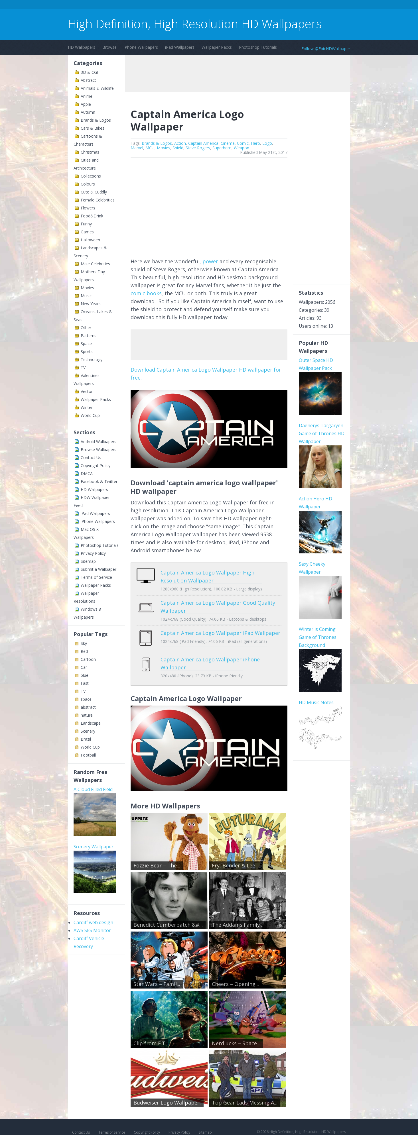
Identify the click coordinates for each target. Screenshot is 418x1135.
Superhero (222, 147)
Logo (267, 143)
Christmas (90, 152)
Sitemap (88, 561)
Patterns (88, 335)
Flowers (88, 208)
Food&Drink (92, 216)
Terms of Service (96, 577)
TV (83, 367)
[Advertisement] (171, 5)
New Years (91, 303)
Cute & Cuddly (94, 192)
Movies (87, 287)
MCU (150, 147)
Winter (87, 407)
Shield (178, 147)
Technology (91, 359)
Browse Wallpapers (98, 449)
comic (138, 293)
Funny (86, 224)
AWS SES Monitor (92, 930)
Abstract (88, 80)
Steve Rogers (198, 147)
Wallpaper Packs (217, 47)
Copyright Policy (95, 465)
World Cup (90, 415)
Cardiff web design (93, 922)
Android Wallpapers (98, 441)
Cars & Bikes (92, 128)
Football (88, 755)
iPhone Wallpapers (141, 47)
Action (180, 143)
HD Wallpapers (81, 47)
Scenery (88, 731)
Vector (87, 391)
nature (87, 715)
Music (86, 295)
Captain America (203, 143)
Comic (243, 143)
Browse (109, 47)
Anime (86, 96)
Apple (86, 104)
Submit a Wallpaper (98, 569)
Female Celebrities (98, 200)
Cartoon (88, 659)
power (210, 261)
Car (84, 667)
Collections (91, 176)
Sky (84, 643)
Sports (87, 351)
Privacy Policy (93, 553)
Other (86, 327)
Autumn (88, 112)
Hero (255, 143)
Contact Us (91, 457)
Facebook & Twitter (99, 481)
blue (84, 675)
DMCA (87, 473)
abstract (88, 707)
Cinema (228, 143)
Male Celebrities (95, 263)
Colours (88, 184)
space (86, 699)
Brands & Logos (96, 120)
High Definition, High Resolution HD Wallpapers (195, 23)
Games (87, 232)
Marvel (137, 147)
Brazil (86, 739)
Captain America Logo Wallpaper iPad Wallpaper (220, 632)
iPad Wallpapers (179, 47)
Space (86, 343)
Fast (85, 683)
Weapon (241, 147)
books (154, 293)
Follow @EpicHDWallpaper (325, 48)
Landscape (91, 723)
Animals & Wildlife (97, 88)
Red (84, 651)
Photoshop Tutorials (258, 47)
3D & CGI (89, 72)
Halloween (90, 240)
